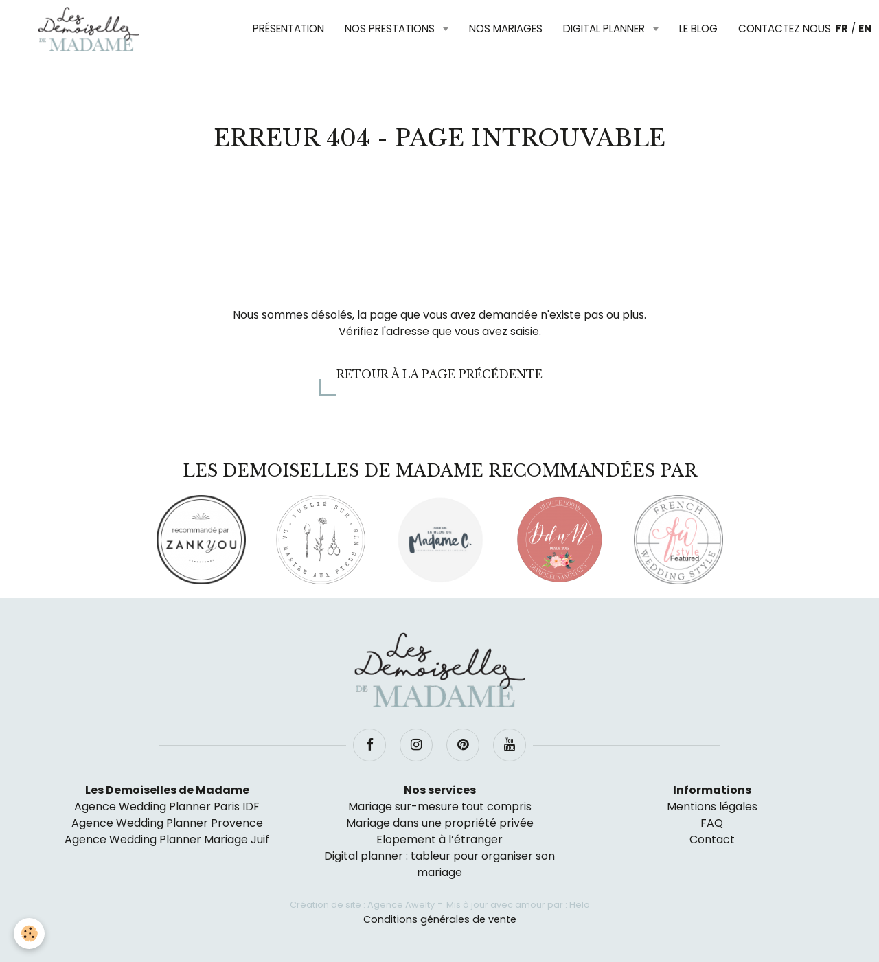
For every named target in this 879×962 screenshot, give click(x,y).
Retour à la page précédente (439, 374)
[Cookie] (29, 933)
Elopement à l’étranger (439, 839)
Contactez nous (784, 28)
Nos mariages (506, 28)
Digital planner (605, 28)
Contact (712, 839)
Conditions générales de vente (439, 919)
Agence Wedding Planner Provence (167, 823)
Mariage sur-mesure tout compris (440, 806)
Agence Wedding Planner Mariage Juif (167, 839)
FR (841, 28)
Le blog (698, 28)
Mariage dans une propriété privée (440, 823)
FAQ (711, 823)
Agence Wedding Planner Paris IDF (167, 806)
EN (865, 28)
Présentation (288, 28)
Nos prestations (391, 28)
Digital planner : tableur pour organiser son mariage (439, 864)
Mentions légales (712, 806)
